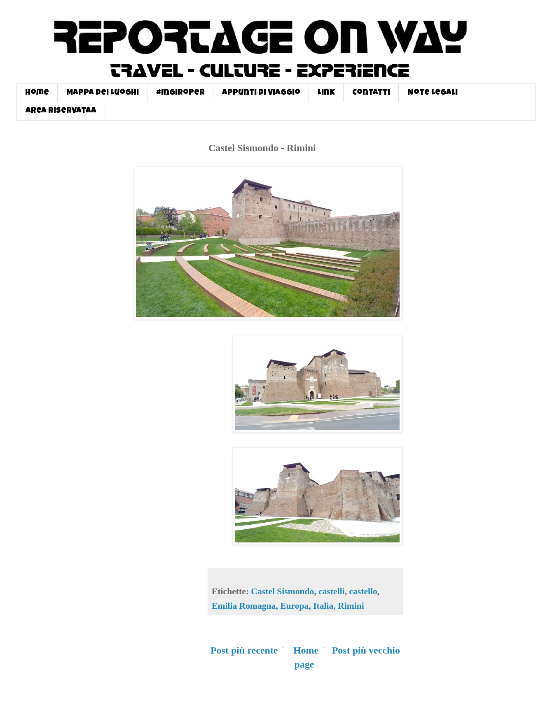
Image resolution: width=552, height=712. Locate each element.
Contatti (371, 93)
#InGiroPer (180, 93)
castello (363, 591)
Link (326, 93)
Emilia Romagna (244, 606)
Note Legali (432, 93)
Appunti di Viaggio (261, 93)
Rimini (351, 606)
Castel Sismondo (282, 591)
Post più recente (244, 650)
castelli (331, 591)
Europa (294, 606)
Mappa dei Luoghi (102, 93)
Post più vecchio (366, 650)
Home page (305, 657)
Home (37, 93)
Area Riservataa (61, 111)
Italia (323, 606)
